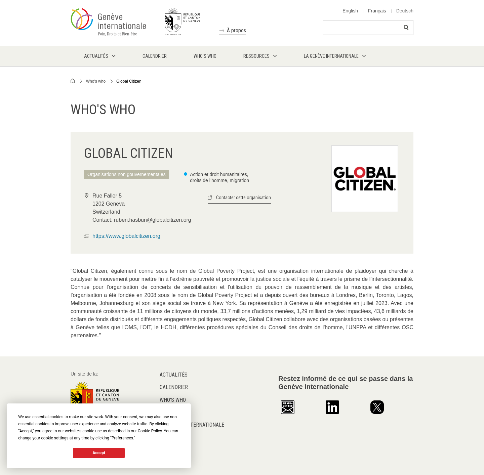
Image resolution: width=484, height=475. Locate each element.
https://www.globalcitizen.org (126, 236)
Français (377, 10)
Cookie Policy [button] (150, 431)
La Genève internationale (192, 425)
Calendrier (174, 387)
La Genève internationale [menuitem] (331, 56)
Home (73, 81)
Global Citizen (129, 81)
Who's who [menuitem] (205, 56)
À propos (236, 30)
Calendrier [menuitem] (155, 56)
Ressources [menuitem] (256, 56)
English (350, 10)
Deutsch (404, 10)
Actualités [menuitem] (96, 56)
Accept (98, 452)
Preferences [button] (122, 438)
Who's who (96, 81)
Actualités (174, 375)
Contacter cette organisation (243, 197)
